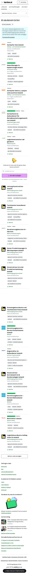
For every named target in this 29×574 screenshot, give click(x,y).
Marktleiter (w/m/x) (14, 418)
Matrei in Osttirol (13, 20)
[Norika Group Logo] (14, 567)
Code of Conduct (23, 560)
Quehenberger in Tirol (7, 543)
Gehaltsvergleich (6, 513)
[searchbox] (14, 13)
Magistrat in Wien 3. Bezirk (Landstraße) (12, 545)
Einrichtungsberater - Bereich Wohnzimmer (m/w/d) (15, 398)
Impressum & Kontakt (17, 557)
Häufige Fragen (6, 557)
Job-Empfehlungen (14, 7)
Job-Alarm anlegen (14, 175)
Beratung (4, 466)
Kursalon (3, 551)
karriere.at (18, 537)
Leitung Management (7, 472)
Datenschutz (4, 560)
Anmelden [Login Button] (22, 2)
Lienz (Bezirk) (5, 484)
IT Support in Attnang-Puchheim (10, 540)
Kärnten (10, 76)
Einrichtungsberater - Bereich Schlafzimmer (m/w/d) (15, 330)
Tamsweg (21, 127)
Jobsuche (4, 7)
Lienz (9, 53)
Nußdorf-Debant (6, 487)
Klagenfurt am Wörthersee (15, 238)
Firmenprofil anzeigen (8, 37)
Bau (2, 469)
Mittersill (3, 490)
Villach (25, 238)
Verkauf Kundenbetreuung (8, 474)
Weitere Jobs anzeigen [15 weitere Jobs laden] (14, 456)
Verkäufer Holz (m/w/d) (15, 45)
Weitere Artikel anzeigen (8, 533)
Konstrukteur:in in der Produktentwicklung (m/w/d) (15, 269)
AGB (25, 557)
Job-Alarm (24, 7)
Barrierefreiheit (13, 560)
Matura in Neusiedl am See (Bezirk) (11, 548)
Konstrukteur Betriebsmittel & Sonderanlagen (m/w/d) (15, 375)
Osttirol (15, 76)
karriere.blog (5, 517)
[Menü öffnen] (2, 2)
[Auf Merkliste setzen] (10, 59)
